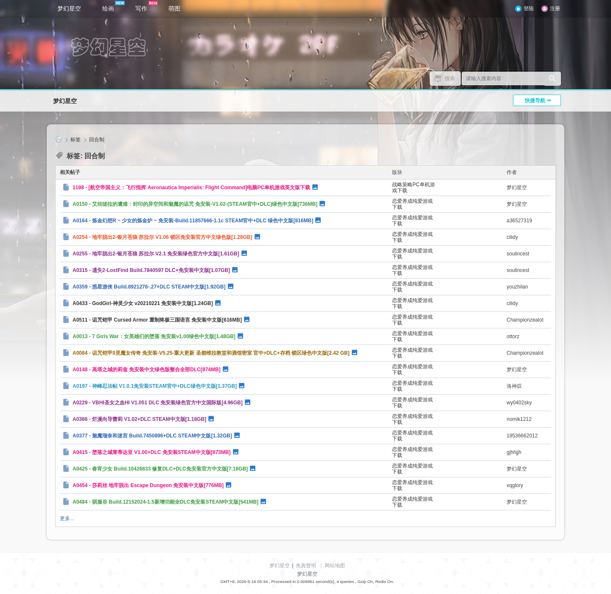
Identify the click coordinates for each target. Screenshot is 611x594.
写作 (146, 6)
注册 (555, 8)
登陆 (529, 8)
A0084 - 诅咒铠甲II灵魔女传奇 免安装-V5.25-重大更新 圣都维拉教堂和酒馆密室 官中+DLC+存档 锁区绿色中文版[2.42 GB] (211, 353)
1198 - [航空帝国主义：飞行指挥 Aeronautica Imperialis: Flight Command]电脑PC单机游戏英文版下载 (191, 188)
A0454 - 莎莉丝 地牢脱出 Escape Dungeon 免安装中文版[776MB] (148, 485)
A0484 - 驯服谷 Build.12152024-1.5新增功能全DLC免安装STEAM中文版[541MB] (165, 502)
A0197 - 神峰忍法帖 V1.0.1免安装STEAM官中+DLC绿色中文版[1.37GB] (155, 386)
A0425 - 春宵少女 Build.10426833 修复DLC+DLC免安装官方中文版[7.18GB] (160, 469)
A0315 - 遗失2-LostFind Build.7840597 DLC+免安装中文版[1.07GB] (151, 270)
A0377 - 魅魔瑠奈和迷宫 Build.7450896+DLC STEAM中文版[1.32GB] (152, 436)
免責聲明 (306, 566)
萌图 (174, 8)
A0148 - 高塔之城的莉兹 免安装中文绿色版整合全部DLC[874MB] (147, 370)
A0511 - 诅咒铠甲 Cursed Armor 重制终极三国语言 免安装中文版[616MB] (157, 320)
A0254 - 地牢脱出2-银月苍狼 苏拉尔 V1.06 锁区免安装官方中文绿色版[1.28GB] (162, 237)
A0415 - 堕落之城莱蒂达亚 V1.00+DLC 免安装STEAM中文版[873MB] (151, 452)
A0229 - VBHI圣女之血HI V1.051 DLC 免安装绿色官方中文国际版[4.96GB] (158, 403)
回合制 (96, 140)
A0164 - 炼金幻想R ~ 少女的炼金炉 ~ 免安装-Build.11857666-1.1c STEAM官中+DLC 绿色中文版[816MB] (193, 221)
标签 (75, 140)
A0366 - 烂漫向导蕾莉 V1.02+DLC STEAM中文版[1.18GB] (139, 419)
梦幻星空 (69, 8)
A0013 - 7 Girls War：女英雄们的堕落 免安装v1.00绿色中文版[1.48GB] (154, 336)
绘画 (113, 6)
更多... (67, 518)
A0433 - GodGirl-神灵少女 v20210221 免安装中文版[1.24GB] (143, 303)
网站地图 (335, 566)
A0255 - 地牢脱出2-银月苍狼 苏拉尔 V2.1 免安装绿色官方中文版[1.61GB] (156, 254)
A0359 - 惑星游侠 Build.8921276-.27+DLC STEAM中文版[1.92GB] (149, 287)
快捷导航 (535, 101)
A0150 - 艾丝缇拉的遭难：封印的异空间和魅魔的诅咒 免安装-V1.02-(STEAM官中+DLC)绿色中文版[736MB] (195, 204)
